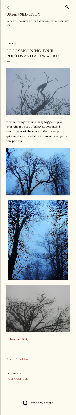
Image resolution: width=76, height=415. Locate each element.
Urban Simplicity (23, 14)
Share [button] (9, 359)
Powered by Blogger (38, 402)
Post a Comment (17, 378)
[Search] (67, 6)
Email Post (22, 359)
